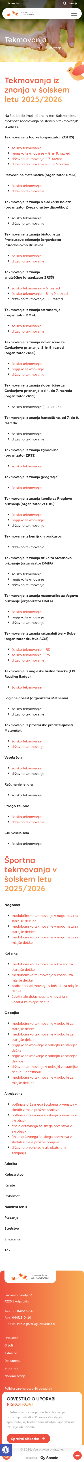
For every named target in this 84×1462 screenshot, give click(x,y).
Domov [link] (10, 48)
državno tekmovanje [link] (28, 191)
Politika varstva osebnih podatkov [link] (28, 1388)
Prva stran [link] (11, 1338)
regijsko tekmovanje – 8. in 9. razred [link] (41, 153)
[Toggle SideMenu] (77, 1455)
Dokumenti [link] (12, 1361)
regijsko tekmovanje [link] (28, 369)
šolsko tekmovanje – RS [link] (31, 649)
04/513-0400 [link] (27, 1311)
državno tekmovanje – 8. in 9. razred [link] (41, 164)
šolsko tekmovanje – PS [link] (31, 655)
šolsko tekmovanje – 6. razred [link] (36, 288)
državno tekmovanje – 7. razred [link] (37, 158)
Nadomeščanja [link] (14, 1376)
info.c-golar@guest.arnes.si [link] (36, 1324)
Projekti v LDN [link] (30, 48)
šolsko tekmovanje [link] (27, 148)
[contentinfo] (42, 666)
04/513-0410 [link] (21, 1317)
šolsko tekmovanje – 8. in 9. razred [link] (40, 293)
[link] (30, 1277)
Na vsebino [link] (13, 3)
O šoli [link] (8, 1345)
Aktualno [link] (10, 1353)
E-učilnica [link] (11, 1368)
